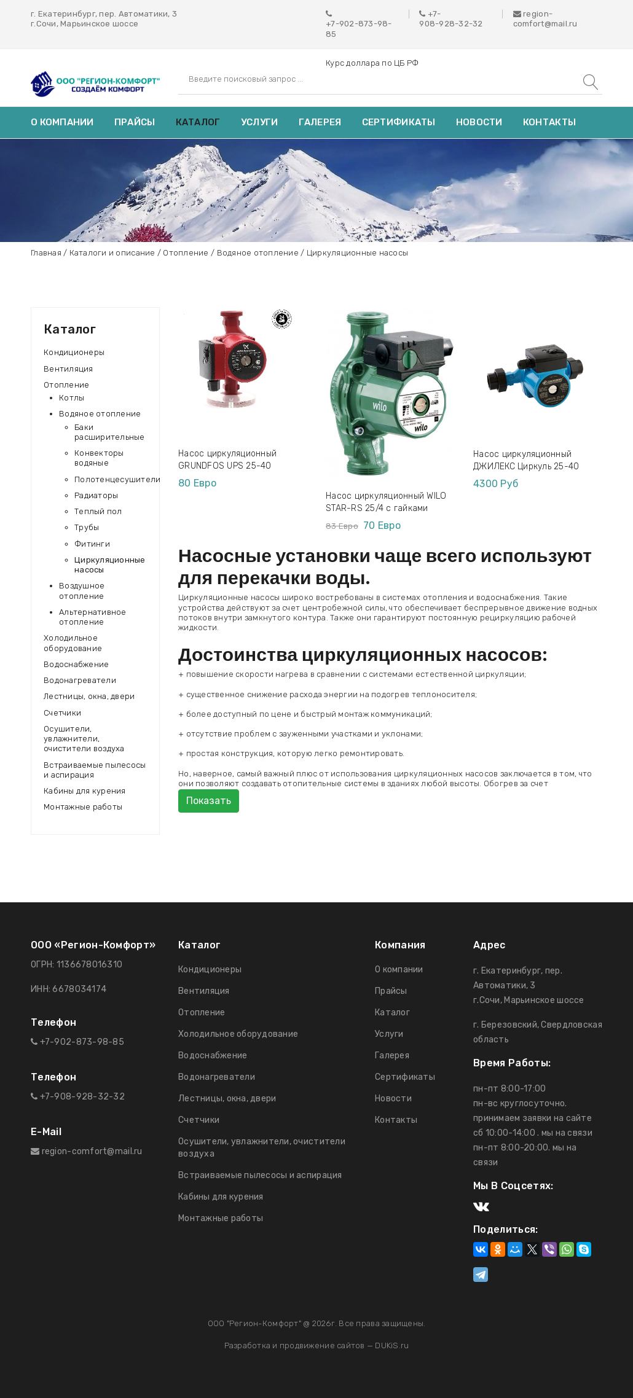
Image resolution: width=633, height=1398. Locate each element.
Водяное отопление (258, 252)
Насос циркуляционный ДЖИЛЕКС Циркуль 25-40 (526, 460)
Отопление (185, 252)
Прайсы (134, 122)
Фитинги (92, 544)
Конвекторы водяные (99, 457)
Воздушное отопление (81, 590)
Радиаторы (96, 495)
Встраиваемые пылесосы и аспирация (95, 769)
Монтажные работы (83, 806)
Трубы (86, 527)
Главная (46, 252)
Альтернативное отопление (93, 617)
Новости (479, 122)
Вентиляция (68, 368)
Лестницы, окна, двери (89, 696)
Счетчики (62, 712)
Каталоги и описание (112, 252)
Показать (208, 800)
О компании (62, 122)
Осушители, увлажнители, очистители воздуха (84, 739)
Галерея (320, 122)
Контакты (549, 122)
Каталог (198, 122)
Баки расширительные (109, 432)
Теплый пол (98, 511)
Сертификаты (399, 122)
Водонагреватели (80, 680)
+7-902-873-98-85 (359, 28)
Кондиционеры (74, 352)
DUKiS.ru (392, 1345)
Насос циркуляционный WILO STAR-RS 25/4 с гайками (386, 502)
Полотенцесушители (117, 479)
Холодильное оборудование (73, 642)
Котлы (71, 397)
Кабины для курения (85, 790)
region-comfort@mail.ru (545, 18)
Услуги (259, 122)
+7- (434, 13)
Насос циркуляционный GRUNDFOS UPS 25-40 (227, 459)
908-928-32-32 (450, 23)
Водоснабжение (76, 664)
